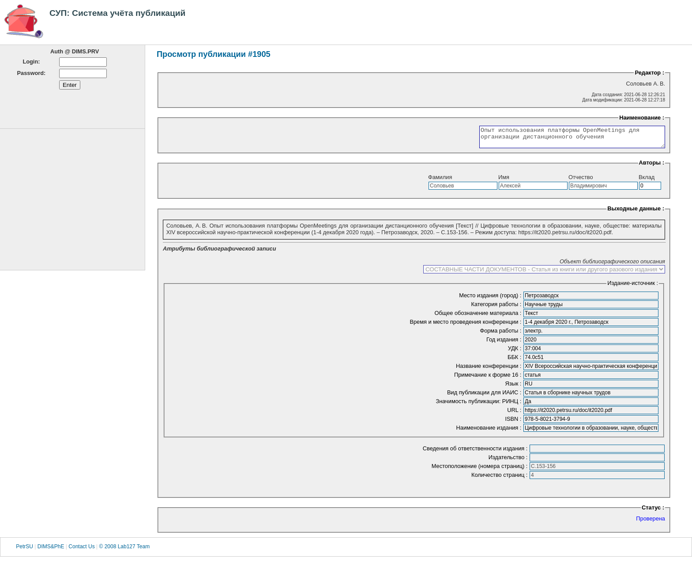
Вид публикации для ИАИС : (485, 396)
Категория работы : (497, 308)
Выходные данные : (635, 212)
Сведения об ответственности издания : (476, 452)
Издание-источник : (632, 287)
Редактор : (649, 72)
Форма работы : (501, 334)
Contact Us (81, 551)
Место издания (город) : (491, 299)
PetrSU (24, 551)
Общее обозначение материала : (479, 317)
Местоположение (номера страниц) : (480, 470)
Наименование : (641, 117)
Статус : (653, 511)
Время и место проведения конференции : (466, 325)
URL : (515, 414)
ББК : (515, 361)
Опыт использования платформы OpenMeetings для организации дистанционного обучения (561, 139)
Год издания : (504, 343)
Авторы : (651, 166)
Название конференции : (489, 370)
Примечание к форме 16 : (488, 378)
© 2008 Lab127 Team (124, 551)
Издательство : (509, 461)
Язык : (514, 387)
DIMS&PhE (51, 551)
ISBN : (514, 422)
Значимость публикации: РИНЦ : (479, 405)
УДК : (515, 352)
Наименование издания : (489, 431)
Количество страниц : (500, 478)
